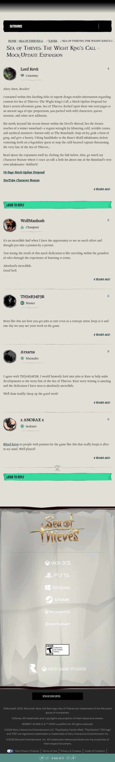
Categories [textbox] (16, 26)
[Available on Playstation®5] (58, 575)
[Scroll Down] (68, 758)
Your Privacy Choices (27, 751)
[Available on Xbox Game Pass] (58, 612)
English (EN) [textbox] (51, 696)
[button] (53, 26)
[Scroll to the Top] (41, 757)
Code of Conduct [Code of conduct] (95, 751)
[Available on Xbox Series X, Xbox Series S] (58, 563)
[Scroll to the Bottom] (73, 757)
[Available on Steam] (58, 600)
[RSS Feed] (5, 41)
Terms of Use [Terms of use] (49, 751)
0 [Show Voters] (108, 220)
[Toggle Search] (105, 26)
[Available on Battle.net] (58, 624)
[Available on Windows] (58, 587)
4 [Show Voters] (108, 68)
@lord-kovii (11, 444)
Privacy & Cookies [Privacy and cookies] (71, 751)
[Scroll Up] (47, 758)
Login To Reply (15, 205)
